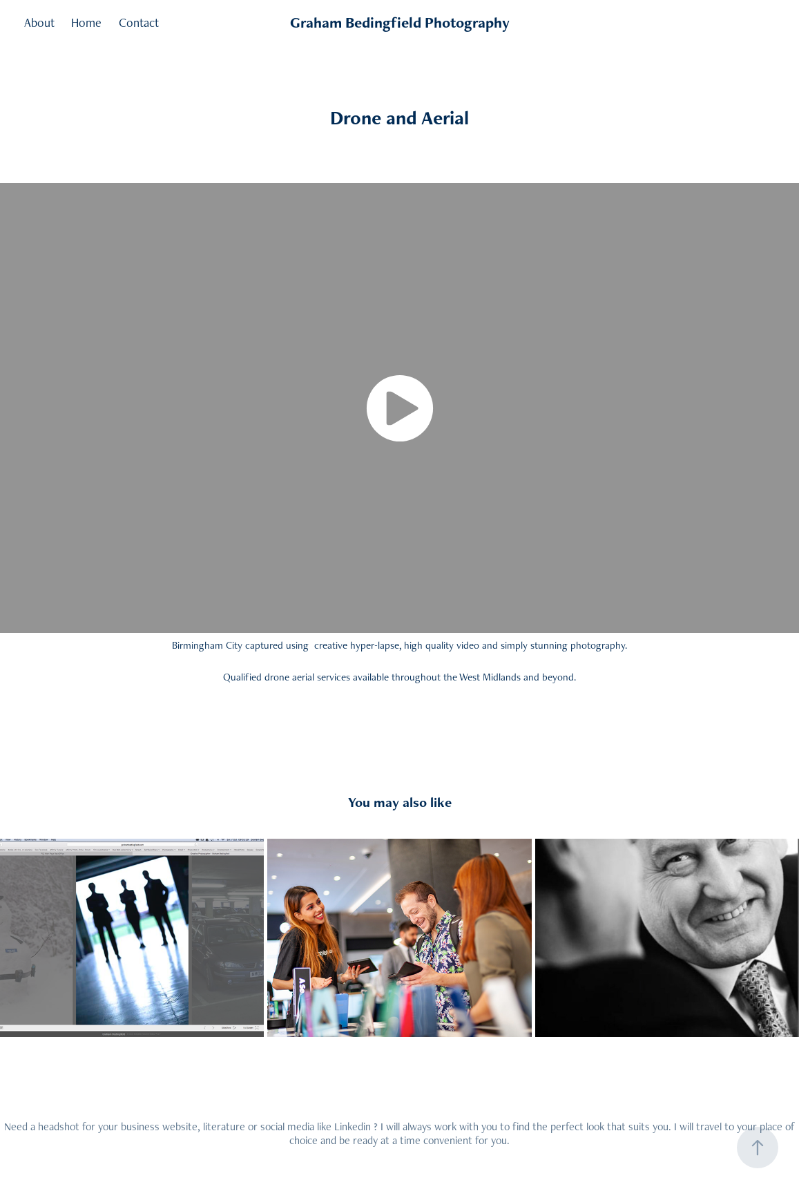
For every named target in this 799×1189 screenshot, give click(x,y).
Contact (139, 22)
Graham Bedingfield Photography (400, 22)
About (39, 22)
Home (86, 22)
